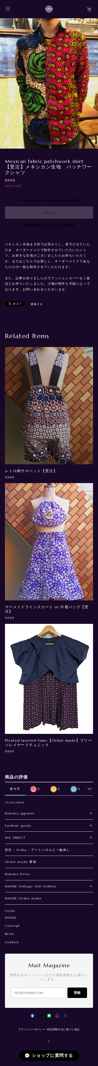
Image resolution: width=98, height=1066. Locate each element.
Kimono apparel (19, 813)
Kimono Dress (17, 874)
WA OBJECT (15, 837)
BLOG (10, 934)
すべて (15, 789)
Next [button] (93, 83)
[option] (49, 83)
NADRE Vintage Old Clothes (30, 886)
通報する (37, 304)
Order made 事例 (21, 862)
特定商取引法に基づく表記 (63, 1029)
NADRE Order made (23, 898)
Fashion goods (18, 825)
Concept (12, 926)
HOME (10, 917)
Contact (12, 942)
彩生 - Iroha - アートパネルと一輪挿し (37, 850)
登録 (77, 993)
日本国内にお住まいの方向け (49, 225)
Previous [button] (5, 83)
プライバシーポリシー (31, 1029)
